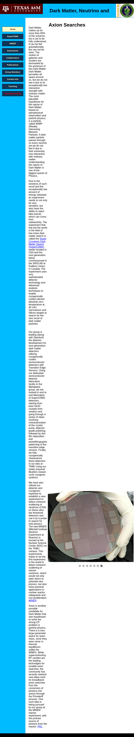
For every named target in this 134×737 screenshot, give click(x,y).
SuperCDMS (12, 36)
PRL (40, 726)
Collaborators (12, 58)
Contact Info (13, 79)
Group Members (12, 72)
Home (12, 29)
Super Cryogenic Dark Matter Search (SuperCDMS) (37, 242)
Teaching (13, 86)
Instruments (12, 51)
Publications (13, 65)
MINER (13, 43)
